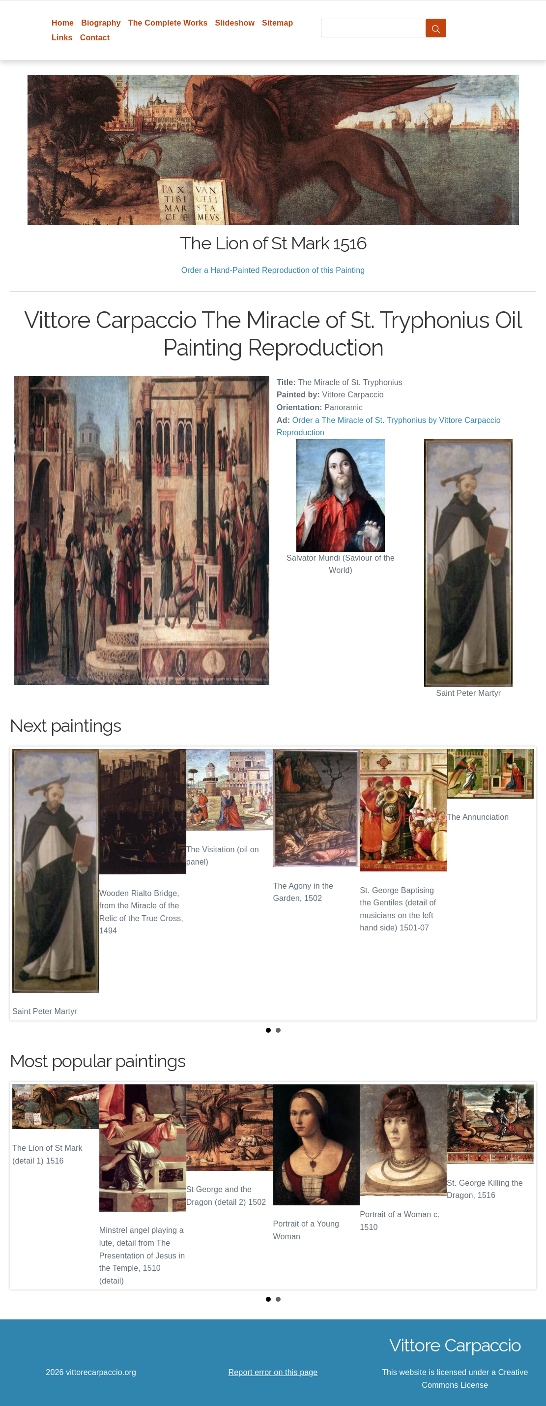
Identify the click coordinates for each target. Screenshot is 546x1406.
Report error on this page (273, 1372)
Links (62, 37)
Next (521, 884)
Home (63, 23)
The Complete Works (168, 23)
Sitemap (277, 23)
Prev (25, 884)
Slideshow (235, 23)
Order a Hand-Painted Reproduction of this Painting (273, 270)
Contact (95, 37)
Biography (101, 23)
